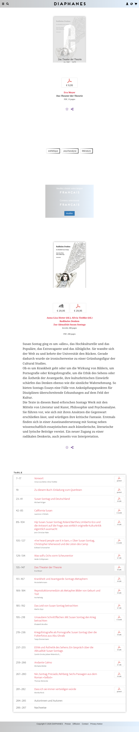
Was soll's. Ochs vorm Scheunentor (53, 561)
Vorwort (39, 484)
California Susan (43, 516)
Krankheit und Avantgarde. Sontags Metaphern (61, 584)
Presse (68, 729)
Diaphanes (69, 3)
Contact (85, 729)
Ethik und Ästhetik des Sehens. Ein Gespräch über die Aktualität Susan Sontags (63, 655)
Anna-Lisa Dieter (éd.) (59, 323)
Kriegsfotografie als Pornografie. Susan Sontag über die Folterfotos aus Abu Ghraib (65, 640)
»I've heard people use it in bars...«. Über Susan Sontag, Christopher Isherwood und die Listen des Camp (64, 548)
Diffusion (76, 729)
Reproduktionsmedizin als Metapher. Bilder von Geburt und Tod (67, 598)
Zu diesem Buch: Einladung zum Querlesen (58, 495)
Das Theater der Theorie (48, 573)
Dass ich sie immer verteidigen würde (55, 695)
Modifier (69, 216)
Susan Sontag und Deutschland (52, 504)
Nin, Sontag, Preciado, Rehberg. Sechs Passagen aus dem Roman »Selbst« (65, 682)
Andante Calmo (43, 668)
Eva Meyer (69, 95)
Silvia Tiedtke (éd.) (82, 323)
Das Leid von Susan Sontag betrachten (56, 611)
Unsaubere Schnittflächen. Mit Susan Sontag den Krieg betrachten (65, 625)
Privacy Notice (96, 729)
